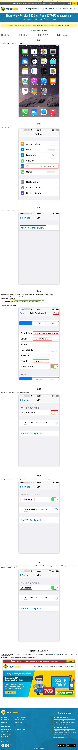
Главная (4, 717)
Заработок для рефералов (6, 735)
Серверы (65, 9)
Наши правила (6, 729)
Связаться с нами (20, 720)
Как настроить (56, 1)
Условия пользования (5, 726)
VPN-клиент (5, 720)
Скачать (58, 9)
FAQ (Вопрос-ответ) (20, 729)
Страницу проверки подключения (26, 657)
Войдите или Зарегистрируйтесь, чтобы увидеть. (29, 300)
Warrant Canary (6, 732)
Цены (42, 9)
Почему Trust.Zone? (32, 9)
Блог (15, 725)
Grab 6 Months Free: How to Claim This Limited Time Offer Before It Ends (64, 729)
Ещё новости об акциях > (60, 737)
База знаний (18, 732)
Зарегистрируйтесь (64, 25)
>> (41, 3)
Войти (74, 3)
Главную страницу (55, 654)
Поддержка (73, 9)
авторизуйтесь (38, 25)
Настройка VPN (49, 9)
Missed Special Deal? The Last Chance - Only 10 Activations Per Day (64, 719)
